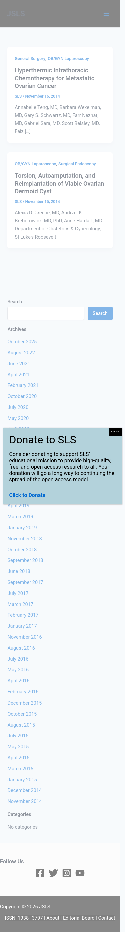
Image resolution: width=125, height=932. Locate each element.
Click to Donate (27, 495)
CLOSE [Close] (115, 431)
